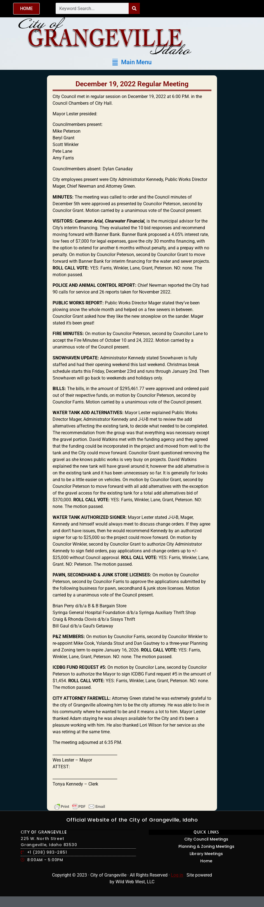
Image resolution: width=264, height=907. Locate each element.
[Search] (134, 8)
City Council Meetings (206, 839)
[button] (132, 62)
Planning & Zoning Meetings (206, 846)
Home (206, 861)
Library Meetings (206, 853)
